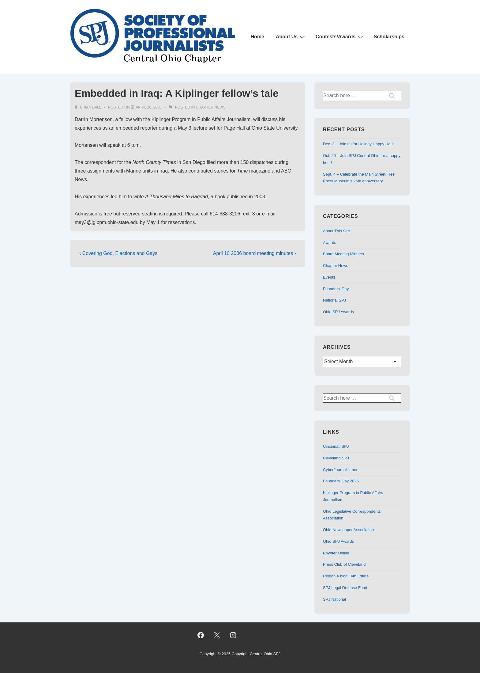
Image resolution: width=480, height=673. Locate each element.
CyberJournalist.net (340, 469)
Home (257, 36)
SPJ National (334, 599)
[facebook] (201, 635)
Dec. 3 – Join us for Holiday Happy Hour (358, 144)
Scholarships (389, 36)
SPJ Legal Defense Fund (345, 587)
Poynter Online (336, 553)
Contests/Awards (340, 36)
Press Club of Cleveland (344, 564)
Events (329, 277)
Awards (329, 242)
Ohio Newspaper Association (348, 529)
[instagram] (233, 635)
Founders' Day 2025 (341, 481)
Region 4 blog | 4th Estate (346, 576)
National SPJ (334, 300)
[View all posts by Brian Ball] (88, 107)
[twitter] (217, 635)
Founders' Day (336, 289)
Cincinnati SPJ (336, 446)
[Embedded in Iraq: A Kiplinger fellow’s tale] (148, 107)
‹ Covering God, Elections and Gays (118, 253)
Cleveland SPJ (336, 458)
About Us (291, 36)
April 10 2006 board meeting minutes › (254, 253)
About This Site (336, 231)
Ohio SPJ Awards (338, 312)
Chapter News (211, 107)
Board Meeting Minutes (343, 254)
